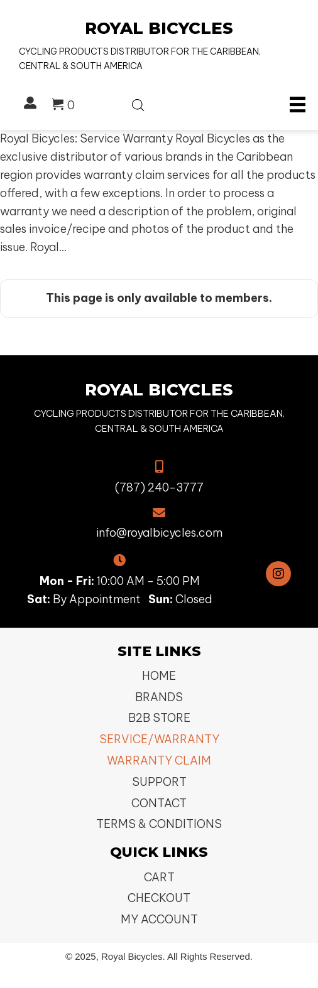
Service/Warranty (159, 739)
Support (159, 782)
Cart (159, 877)
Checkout (159, 898)
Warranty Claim (159, 760)
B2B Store (159, 718)
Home (159, 676)
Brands (159, 697)
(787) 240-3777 (159, 487)
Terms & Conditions (159, 824)
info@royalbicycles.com (159, 532)
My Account (159, 919)
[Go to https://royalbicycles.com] (159, 46)
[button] (278, 573)
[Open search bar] (138, 103)
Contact (159, 803)
